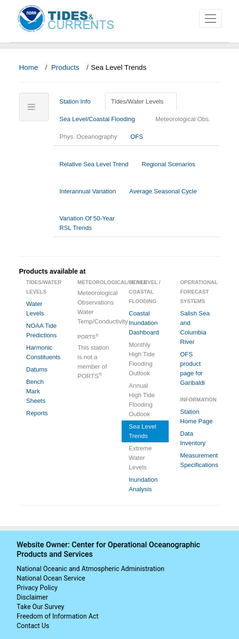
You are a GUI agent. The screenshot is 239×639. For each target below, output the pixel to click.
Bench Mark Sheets (35, 391)
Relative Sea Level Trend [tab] (93, 169)
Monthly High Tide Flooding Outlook (142, 359)
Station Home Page (196, 416)
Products (65, 67)
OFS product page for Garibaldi (192, 368)
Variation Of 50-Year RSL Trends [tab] (87, 223)
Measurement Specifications (199, 460)
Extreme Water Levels (140, 458)
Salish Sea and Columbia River (195, 327)
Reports (37, 413)
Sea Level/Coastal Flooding (100, 119)
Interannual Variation (87, 196)
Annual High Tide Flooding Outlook (142, 400)
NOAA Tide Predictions (41, 330)
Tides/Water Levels (141, 101)
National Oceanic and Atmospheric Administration (90, 568)
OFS (136, 136)
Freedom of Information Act (57, 616)
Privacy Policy (37, 587)
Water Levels (35, 308)
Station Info (78, 101)
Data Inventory (192, 438)
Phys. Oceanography (88, 136)
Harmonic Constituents (43, 352)
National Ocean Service (51, 578)
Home (28, 67)
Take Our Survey (40, 606)
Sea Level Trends (142, 431)
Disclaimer (32, 597)
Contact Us (33, 625)
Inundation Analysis (143, 484)
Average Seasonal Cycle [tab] (163, 196)
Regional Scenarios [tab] (168, 169)
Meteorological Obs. (182, 119)
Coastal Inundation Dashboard (144, 323)
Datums (37, 369)
